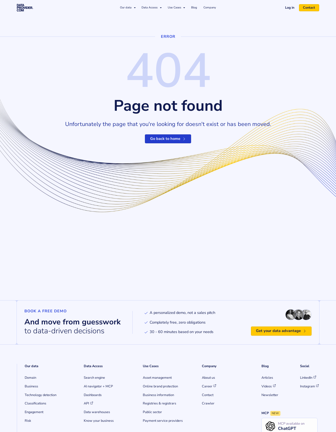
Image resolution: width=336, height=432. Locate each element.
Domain (30, 377)
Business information (158, 395)
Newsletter (269, 395)
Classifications (35, 403)
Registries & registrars (159, 403)
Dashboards (93, 395)
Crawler (208, 403)
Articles (267, 377)
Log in (289, 7)
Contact (309, 7)
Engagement (34, 412)
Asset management (157, 377)
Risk (28, 420)
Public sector (152, 412)
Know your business (99, 420)
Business (31, 386)
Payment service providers (163, 420)
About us (208, 377)
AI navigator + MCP (98, 386)
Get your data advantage (281, 330)
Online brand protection (160, 386)
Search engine (94, 377)
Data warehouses (97, 412)
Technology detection (40, 395)
